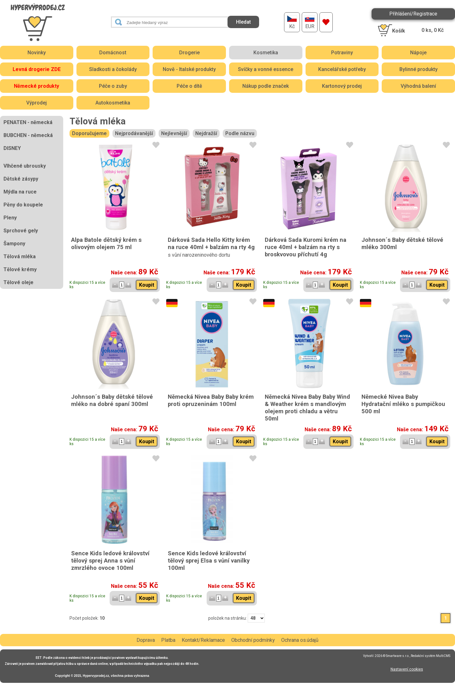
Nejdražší (206, 133)
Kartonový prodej (342, 86)
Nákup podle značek (265, 86)
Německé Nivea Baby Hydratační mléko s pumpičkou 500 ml (403, 404)
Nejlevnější (174, 133)
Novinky (36, 53)
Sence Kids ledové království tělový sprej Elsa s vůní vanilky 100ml (209, 560)
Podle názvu (239, 133)
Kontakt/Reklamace (203, 640)
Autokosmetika (112, 103)
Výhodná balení (418, 86)
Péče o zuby (113, 86)
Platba (168, 640)
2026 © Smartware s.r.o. (392, 656)
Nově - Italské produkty (189, 69)
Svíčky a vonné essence (265, 69)
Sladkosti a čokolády (113, 69)
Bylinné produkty (418, 69)
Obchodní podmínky (253, 640)
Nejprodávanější (134, 133)
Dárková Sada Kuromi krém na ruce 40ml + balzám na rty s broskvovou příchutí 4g (305, 247)
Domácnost (112, 53)
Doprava (145, 640)
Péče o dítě (189, 86)
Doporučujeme (89, 133)
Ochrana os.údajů (299, 640)
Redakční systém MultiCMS (430, 656)
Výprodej (36, 103)
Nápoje (418, 53)
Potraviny (342, 53)
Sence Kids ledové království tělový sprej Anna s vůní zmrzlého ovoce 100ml (110, 560)
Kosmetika (265, 53)
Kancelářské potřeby (342, 69)
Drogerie (189, 53)
